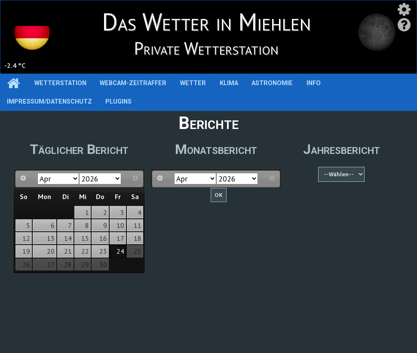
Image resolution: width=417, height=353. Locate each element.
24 (120, 251)
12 (26, 238)
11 (137, 225)
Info (314, 83)
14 (68, 238)
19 (26, 251)
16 (103, 238)
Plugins (118, 101)
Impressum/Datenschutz (49, 101)
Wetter (193, 83)
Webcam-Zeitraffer (133, 83)
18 (137, 238)
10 (120, 225)
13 (51, 238)
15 (85, 238)
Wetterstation (60, 83)
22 (85, 251)
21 (68, 251)
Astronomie (272, 83)
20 (51, 251)
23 (103, 251)
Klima (229, 83)
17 (120, 238)
